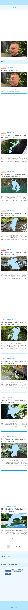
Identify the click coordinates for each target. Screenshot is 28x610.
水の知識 (14, 7)
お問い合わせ (14, 607)
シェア (7, 573)
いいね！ (7, 571)
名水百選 (9, 132)
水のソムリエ (14, 2)
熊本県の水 (14, 319)
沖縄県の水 (14, 132)
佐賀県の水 (9, 397)
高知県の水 (14, 506)
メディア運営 (10, 67)
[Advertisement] (14, 25)
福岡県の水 (14, 436)
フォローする (18, 571)
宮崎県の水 (14, 210)
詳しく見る (14, 95)
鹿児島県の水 (14, 171)
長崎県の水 (14, 358)
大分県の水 (14, 249)
